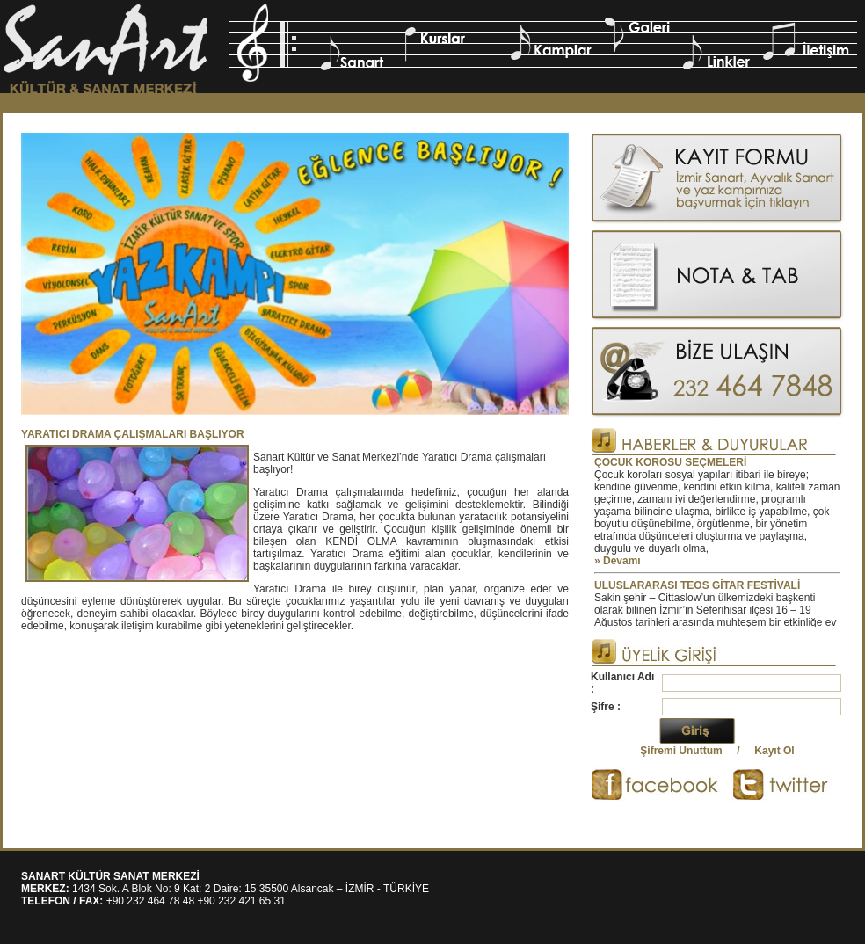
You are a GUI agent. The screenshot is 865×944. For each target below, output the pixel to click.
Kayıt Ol (774, 750)
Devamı (622, 561)
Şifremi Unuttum (681, 750)
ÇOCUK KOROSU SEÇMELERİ (670, 462)
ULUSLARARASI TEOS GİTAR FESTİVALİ (697, 585)
